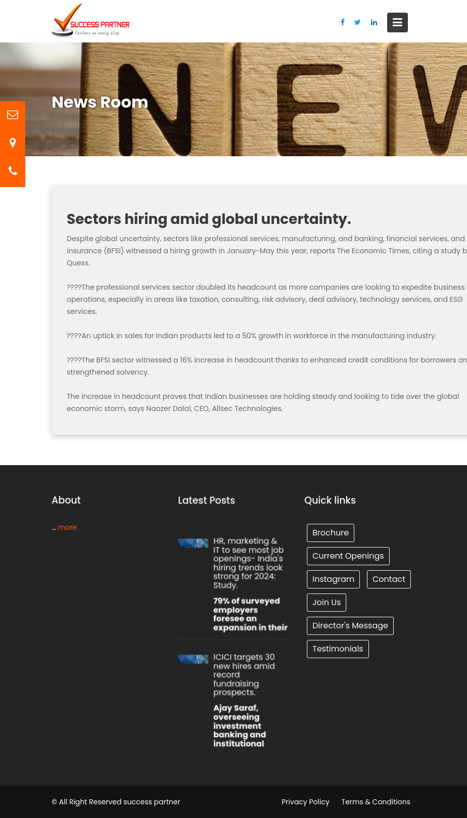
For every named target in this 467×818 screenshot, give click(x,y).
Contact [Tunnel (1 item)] (388, 578)
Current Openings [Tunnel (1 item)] (348, 556)
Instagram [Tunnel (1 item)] (333, 578)
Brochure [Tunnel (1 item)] (331, 533)
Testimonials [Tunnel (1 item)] (338, 647)
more (67, 527)
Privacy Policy (306, 802)
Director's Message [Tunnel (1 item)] (350, 624)
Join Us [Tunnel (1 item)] (327, 602)
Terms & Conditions (376, 802)
